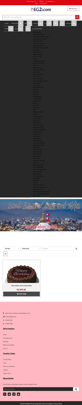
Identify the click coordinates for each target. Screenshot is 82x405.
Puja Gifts (36, 163)
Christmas (36, 92)
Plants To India (37, 56)
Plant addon (36, 178)
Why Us (5, 348)
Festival (35, 59)
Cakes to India (37, 52)
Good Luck (36, 105)
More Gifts (9, 28)
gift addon (36, 180)
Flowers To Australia (39, 160)
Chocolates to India (38, 34)
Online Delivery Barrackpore (41, 191)
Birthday (28, 23)
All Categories (37, 29)
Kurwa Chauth (37, 118)
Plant (62, 23)
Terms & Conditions (9, 366)
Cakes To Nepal (37, 171)
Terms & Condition (47, 404)
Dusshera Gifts (37, 116)
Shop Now (21, 294)
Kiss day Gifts (37, 134)
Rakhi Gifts (36, 147)
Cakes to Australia (38, 165)
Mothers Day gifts (38, 112)
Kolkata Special (37, 68)
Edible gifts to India (38, 70)
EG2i (39, 404)
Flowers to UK (37, 76)
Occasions (19, 28)
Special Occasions (38, 63)
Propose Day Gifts (38, 145)
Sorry (34, 110)
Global (28, 28)
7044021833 (7, 320)
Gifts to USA (36, 196)
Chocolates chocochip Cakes (21, 285)
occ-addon (36, 50)
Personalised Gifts (38, 87)
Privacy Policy (7, 359)
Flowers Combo (37, 152)
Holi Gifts (35, 114)
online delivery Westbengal (41, 194)
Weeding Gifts (37, 96)
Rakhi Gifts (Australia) (39, 169)
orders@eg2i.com (9, 316)
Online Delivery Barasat (40, 187)
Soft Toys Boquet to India (40, 81)
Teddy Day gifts (37, 140)
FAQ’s (42, 1)
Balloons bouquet (38, 189)
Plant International (38, 185)
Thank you (36, 107)
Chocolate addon (38, 176)
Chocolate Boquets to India (41, 37)
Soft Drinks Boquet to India (41, 48)
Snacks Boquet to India (40, 39)
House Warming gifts (39, 129)
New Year (35, 94)
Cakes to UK (36, 72)
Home (6, 23)
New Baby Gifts (37, 132)
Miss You (35, 103)
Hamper (35, 183)
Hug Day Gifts (37, 136)
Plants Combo (37, 156)
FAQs (4, 363)
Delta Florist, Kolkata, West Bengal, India (16, 313)
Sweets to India (37, 41)
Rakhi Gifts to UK (38, 149)
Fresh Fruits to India (39, 43)
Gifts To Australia (38, 167)
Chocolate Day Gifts (39, 143)
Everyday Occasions (39, 61)
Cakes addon (37, 83)
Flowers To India (37, 54)
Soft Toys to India (38, 79)
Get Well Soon (37, 101)
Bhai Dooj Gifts (37, 123)
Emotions (36, 65)
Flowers (48, 23)
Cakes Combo (37, 154)
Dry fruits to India (38, 45)
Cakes (55, 23)
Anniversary (38, 23)
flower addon (36, 85)
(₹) (32, 1)
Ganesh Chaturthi (38, 125)
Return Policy (7, 373)
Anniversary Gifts (38, 74)
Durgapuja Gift (7, 338)
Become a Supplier (8, 345)
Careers (5, 370)
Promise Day (36, 138)
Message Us (50, 1)
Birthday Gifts (37, 32)
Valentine (36, 90)
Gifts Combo (36, 158)
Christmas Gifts (17, 23)
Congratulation (37, 99)
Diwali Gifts (36, 121)
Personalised (71, 23)
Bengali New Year (38, 127)
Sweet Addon (37, 174)
